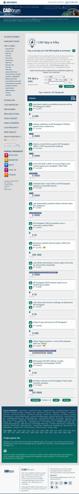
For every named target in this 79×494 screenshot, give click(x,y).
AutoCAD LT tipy (30, 412)
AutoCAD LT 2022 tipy (44, 412)
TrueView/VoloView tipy (57, 424)
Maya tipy (68, 418)
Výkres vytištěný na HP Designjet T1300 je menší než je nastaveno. (51, 125)
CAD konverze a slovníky (12, 74)
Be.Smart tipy (9, 65)
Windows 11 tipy (52, 427)
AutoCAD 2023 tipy (49, 410)
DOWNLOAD (9, 100)
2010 (13, 433)
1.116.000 (34, 19)
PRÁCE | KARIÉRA (11, 123)
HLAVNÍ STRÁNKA (11, 37)
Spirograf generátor (10, 21)
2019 (46, 431)
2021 (37, 431)
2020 (42, 431)
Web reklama (40, 487)
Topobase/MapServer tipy (15, 418)
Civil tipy (8, 56)
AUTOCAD (11, 155)
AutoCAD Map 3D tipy (56, 416)
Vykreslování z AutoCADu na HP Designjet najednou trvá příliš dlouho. (51, 184)
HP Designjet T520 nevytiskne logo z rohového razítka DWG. (49, 224)
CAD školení (60, 456)
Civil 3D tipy (64, 414)
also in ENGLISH (10, 140)
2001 (55, 433)
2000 (60, 433)
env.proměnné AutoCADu (13, 83)
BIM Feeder (8, 183)
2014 (69, 431)
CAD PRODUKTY (11, 127)
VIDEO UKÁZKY (10, 118)
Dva (5, 188)
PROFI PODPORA (11, 137)
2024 (23, 431)
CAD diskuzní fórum (63, 67)
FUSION (10, 175)
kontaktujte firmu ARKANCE (13, 458)
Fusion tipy (8, 58)
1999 (64, 433)
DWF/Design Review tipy (40, 424)
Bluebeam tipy (58, 425)
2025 (19, 431)
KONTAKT (60, 2)
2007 (27, 433)
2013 (73, 431)
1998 (69, 433)
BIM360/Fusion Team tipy (66, 422)
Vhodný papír (8, 184)
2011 (8, 433)
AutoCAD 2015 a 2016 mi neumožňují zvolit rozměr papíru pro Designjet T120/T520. (51, 165)
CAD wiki (8, 95)
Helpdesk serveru (30, 444)
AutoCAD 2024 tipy (62, 410)
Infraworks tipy (33, 420)
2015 (64, 431)
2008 (22, 433)
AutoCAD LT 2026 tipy (34, 414)
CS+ (12, 445)
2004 (41, 433)
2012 (4, 433)
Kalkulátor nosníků (62, 19)
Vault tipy (8, 62)
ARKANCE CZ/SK (56, 469)
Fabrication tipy (34, 422)
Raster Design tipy (31, 418)
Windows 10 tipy (40, 427)
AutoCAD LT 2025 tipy (18, 414)
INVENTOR (11, 160)
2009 (18, 433)
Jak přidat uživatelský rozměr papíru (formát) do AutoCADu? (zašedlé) (53, 264)
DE (76, 2)
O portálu (24, 484)
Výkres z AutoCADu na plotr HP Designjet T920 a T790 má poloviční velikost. (51, 145)
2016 (60, 431)
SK (70, 2)
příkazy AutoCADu (11, 79)
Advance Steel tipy (57, 420)
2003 (46, 433)
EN (73, 2)
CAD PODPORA (54, 72)
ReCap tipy (22, 420)
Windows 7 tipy (18, 427)
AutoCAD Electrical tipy (22, 416)
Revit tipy (8, 53)
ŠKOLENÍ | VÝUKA (11, 114)
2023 (28, 431)
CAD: (46, 77)
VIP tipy (7, 93)
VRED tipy (6, 425)
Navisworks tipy (44, 420)
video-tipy (8, 69)
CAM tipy (8, 67)
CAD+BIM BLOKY (11, 105)
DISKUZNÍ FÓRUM (11, 41)
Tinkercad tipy (37, 425)
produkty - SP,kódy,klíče (12, 76)
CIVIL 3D (10, 170)
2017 (55, 431)
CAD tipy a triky (43, 42)
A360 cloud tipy (26, 424)
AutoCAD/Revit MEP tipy (46, 418)
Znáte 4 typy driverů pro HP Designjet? (50, 322)
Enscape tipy (70, 424)
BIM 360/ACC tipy (48, 422)
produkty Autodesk (11, 86)
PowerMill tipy (15, 425)
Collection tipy (47, 425)
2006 (32, 433)
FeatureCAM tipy (26, 425)
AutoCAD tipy (9, 49)
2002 (51, 433)
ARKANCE (52, 2)
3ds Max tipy (9, 60)
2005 (37, 433)
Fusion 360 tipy (12, 420)
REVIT (9, 165)
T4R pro (6, 186)
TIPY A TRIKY (9, 46)
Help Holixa (7, 189)
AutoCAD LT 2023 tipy (59, 412)
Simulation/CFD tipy (20, 422)
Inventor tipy (9, 51)
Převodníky (36, 21)
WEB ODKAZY (10, 132)
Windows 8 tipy (29, 427)
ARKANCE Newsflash (57, 65)
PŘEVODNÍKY (10, 109)
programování (9, 88)
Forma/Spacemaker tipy (11, 424)
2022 (33, 431)
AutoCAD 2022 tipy (35, 410)
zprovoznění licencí (11, 72)
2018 (51, 431)
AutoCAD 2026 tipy (17, 412)
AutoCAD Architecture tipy (39, 416)
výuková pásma (10, 90)
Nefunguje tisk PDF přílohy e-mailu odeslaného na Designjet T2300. (48, 362)
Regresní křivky (23, 21)
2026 (14, 431)
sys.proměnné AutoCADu (13, 81)
